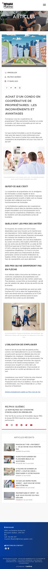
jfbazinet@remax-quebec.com (21, 539)
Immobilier (11, 72)
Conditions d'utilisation (26, 561)
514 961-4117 (12, 537)
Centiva (28, 566)
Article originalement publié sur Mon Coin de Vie (22, 392)
